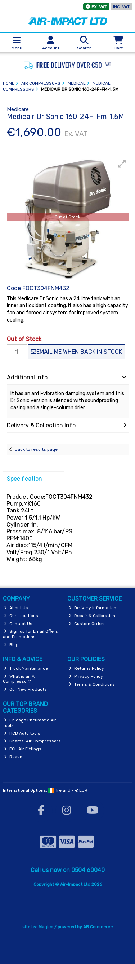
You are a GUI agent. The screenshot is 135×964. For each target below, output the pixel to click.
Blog (11, 644)
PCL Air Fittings (22, 748)
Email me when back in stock (76, 351)
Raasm (14, 756)
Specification (24, 478)
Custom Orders (87, 623)
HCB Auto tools (22, 733)
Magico (46, 926)
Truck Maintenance (26, 668)
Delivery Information (92, 607)
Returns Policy (86, 668)
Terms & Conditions (92, 684)
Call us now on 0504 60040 (68, 870)
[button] (122, 164)
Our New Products (25, 689)
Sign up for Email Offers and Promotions (30, 634)
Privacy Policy (86, 676)
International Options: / (45, 790)
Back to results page (36, 449)
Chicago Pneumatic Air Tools (30, 722)
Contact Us (18, 623)
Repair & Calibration (92, 615)
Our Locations (21, 615)
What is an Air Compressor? (20, 679)
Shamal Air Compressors (32, 740)
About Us (16, 607)
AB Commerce (98, 926)
